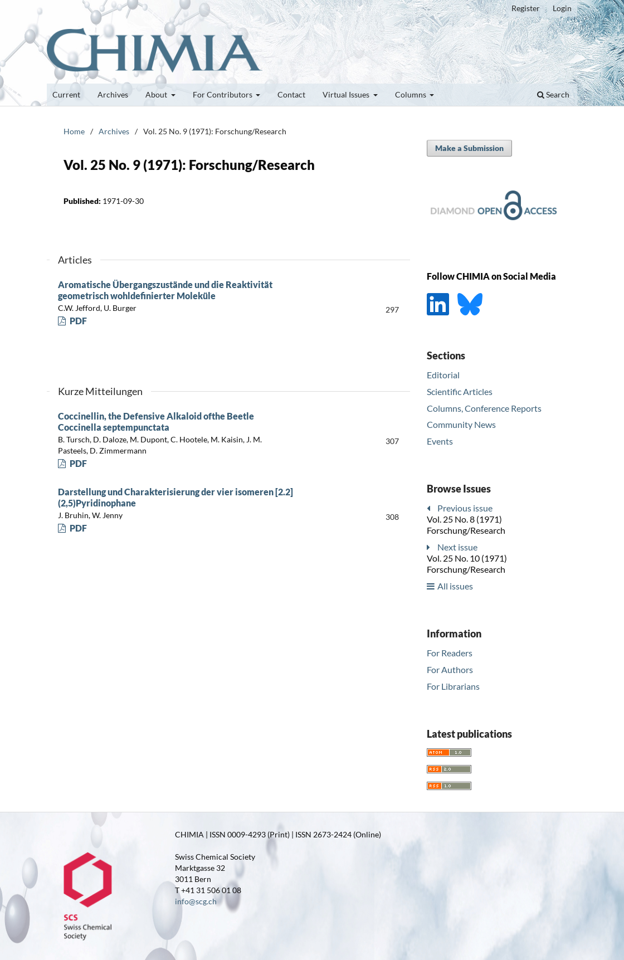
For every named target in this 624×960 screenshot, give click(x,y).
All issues (455, 586)
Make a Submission (469, 148)
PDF (77, 320)
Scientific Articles (460, 391)
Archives (113, 94)
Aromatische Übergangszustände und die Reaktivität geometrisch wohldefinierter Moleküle (165, 290)
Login (562, 8)
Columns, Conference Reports (484, 408)
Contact (291, 94)
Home (74, 131)
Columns (411, 94)
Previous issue (465, 508)
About (157, 94)
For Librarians (453, 686)
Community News (461, 424)
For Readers (449, 652)
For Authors (450, 669)
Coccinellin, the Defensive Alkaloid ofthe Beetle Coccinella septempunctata (156, 421)
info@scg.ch (196, 901)
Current (66, 94)
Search (553, 94)
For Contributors (223, 94)
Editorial (443, 374)
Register (525, 8)
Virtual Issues (347, 94)
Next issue (457, 547)
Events (440, 441)
